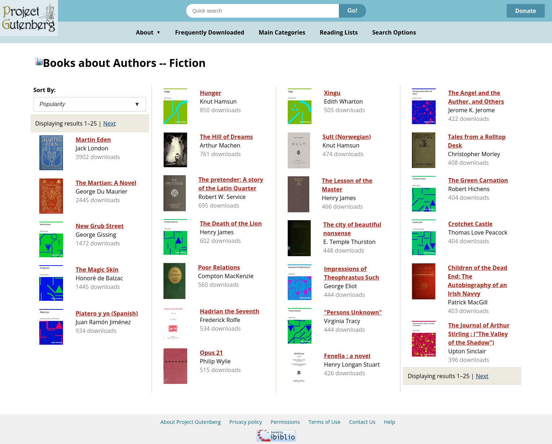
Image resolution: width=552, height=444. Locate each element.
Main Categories (282, 32)
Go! (352, 11)
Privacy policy (245, 421)
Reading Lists (339, 32)
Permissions (285, 421)
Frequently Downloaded (209, 32)
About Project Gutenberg (190, 421)
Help (389, 421)
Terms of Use (325, 421)
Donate (525, 11)
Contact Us (362, 421)
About (148, 32)
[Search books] (262, 11)
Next (109, 123)
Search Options (394, 32)
